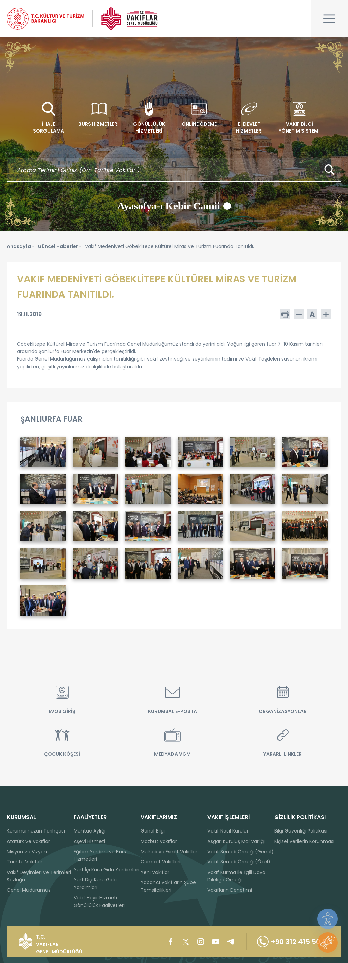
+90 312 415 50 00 (294, 941)
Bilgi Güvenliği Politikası (300, 830)
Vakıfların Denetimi (229, 890)
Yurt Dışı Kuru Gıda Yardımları (95, 883)
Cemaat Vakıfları (160, 861)
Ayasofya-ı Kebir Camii (174, 206)
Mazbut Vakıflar (159, 841)
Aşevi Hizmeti (89, 841)
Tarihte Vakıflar (24, 861)
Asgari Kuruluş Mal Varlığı (236, 841)
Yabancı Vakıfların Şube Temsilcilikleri (168, 886)
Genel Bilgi (153, 830)
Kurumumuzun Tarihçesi (36, 830)
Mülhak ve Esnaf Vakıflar (169, 851)
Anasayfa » (20, 246)
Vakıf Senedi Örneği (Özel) (238, 861)
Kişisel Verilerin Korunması (304, 841)
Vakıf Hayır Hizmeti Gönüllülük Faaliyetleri (99, 901)
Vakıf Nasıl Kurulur (228, 830)
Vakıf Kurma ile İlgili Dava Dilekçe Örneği (236, 876)
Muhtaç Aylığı (89, 830)
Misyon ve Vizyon (27, 851)
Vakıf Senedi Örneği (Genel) (240, 851)
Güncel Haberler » (59, 246)
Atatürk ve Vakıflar (28, 841)
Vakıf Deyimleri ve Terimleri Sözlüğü (39, 876)
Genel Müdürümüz (29, 890)
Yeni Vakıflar (155, 872)
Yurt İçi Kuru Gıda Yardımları (106, 869)
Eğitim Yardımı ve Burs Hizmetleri (100, 855)
